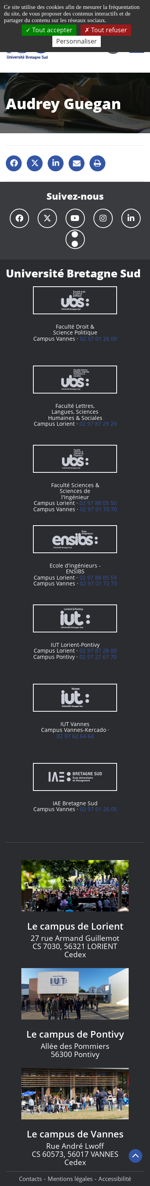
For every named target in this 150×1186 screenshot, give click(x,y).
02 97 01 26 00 (98, 338)
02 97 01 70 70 (98, 509)
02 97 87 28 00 (98, 650)
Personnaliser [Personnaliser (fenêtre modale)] (76, 41)
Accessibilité (114, 1179)
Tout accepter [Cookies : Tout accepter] (49, 30)
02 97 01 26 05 (98, 809)
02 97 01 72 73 (98, 583)
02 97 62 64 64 (75, 736)
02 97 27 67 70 (98, 657)
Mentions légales (70, 1179)
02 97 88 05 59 (98, 577)
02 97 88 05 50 (98, 503)
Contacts (30, 1179)
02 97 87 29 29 (98, 424)
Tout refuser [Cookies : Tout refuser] (105, 30)
